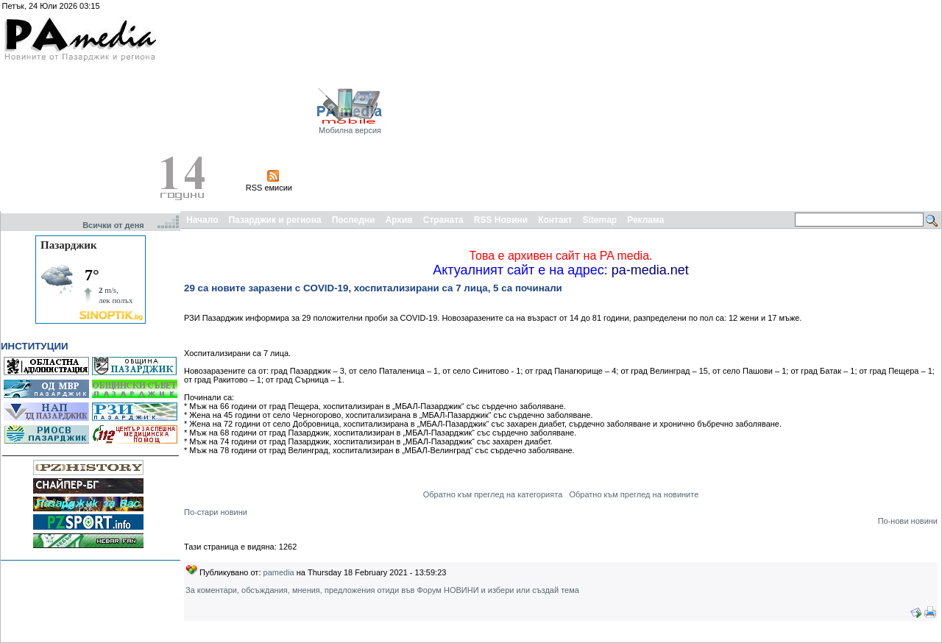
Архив (398, 220)
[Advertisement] (722, 105)
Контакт (555, 220)
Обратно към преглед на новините (633, 494)
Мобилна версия (350, 130)
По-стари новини (215, 512)
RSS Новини (501, 220)
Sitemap (600, 220)
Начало (202, 220)
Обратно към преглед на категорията (493, 494)
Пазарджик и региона (274, 220)
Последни (353, 220)
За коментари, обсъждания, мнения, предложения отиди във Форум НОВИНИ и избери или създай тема (382, 590)
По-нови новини (908, 520)
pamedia (278, 572)
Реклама (645, 220)
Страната (443, 220)
